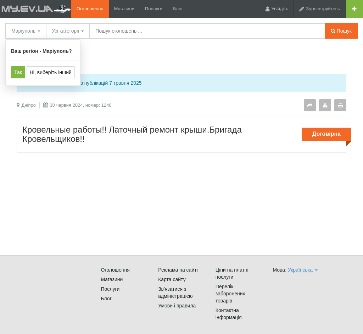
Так (18, 72)
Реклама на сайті (178, 270)
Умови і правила (177, 305)
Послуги (153, 8)
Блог (178, 8)
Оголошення (90, 8)
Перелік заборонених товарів (230, 294)
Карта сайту (172, 279)
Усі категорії (68, 31)
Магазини (124, 8)
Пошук (341, 31)
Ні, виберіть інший (51, 72)
